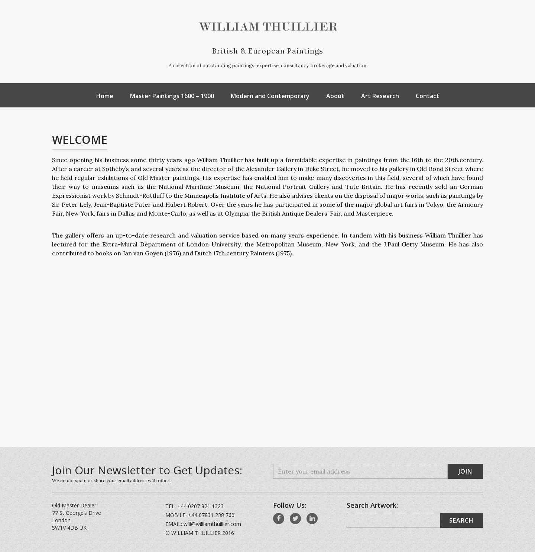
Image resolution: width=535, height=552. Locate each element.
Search (461, 520)
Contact (427, 96)
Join (465, 471)
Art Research (380, 96)
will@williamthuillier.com (212, 523)
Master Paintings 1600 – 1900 (172, 96)
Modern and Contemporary (270, 96)
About (335, 96)
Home (104, 96)
